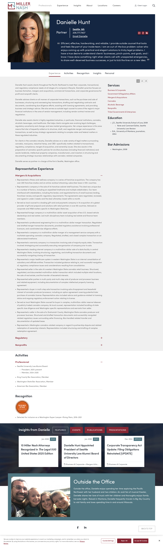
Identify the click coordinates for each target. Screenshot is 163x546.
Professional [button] (58, 362)
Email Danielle (80, 36)
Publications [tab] (94, 430)
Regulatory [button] (58, 338)
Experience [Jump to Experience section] (54, 73)
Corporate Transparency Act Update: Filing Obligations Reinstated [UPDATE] (124, 449)
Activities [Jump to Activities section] (68, 73)
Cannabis (112, 101)
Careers (116, 6)
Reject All (124, 542)
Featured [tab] (60, 430)
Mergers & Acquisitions (117, 98)
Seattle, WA (78, 29)
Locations (102, 6)
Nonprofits (112, 108)
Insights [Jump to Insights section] (97, 73)
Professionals (45, 6)
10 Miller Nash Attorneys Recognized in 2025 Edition (38, 449)
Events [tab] (76, 430)
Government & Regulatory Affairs (121, 94)
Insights (77, 6)
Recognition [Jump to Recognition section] (83, 73)
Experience (62, 6)
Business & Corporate (117, 90)
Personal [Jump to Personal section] (109, 73)
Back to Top (146, 529)
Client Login (141, 6)
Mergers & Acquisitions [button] (58, 175)
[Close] (159, 541)
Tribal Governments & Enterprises (122, 112)
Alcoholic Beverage (116, 105)
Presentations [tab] (117, 430)
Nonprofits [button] (58, 345)
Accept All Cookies (140, 542)
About (89, 6)
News (53, 439)
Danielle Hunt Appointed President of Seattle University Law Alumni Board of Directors (81, 451)
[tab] (61, 430)
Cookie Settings (108, 542)
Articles (138, 439)
